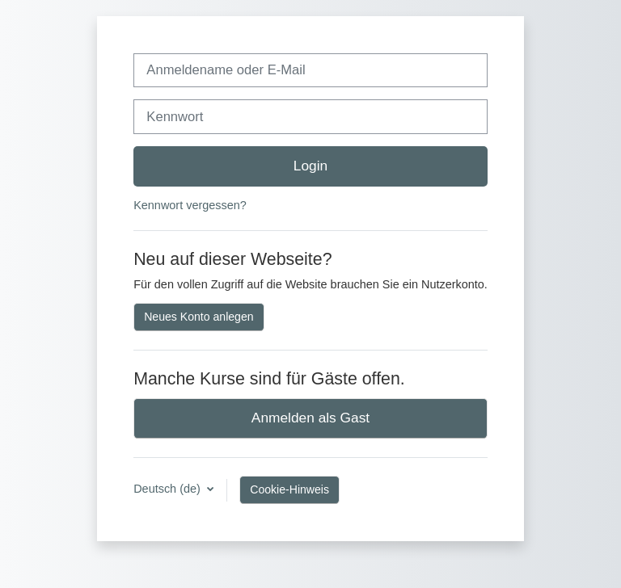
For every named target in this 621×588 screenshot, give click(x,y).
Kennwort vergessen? (190, 205)
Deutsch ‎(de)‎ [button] (168, 488)
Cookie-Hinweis (289, 489)
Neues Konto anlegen (198, 316)
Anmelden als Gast (310, 418)
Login (310, 166)
